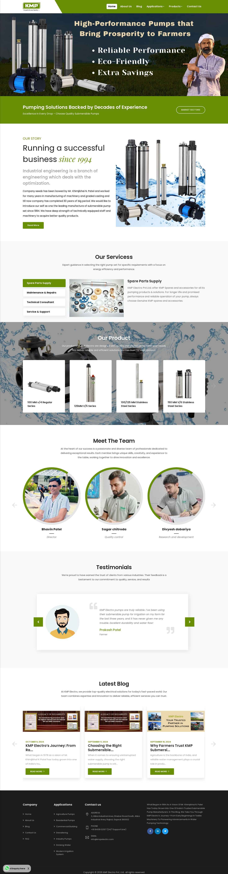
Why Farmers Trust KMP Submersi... (172, 747)
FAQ (27, 838)
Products (175, 6)
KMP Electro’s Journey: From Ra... (51, 747)
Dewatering (62, 832)
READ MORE (38, 771)
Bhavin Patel (114, 529)
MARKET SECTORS (190, 109)
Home (112, 6)
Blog (139, 6)
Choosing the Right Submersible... (105, 747)
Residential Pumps (65, 820)
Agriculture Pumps (65, 814)
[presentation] (14, 505)
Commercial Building (66, 826)
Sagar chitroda (176, 529)
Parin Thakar (51, 529)
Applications (155, 6)
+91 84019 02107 (99, 829)
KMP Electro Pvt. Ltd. (113, 872)
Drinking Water (63, 845)
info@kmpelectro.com (102, 839)
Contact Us (194, 6)
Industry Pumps (64, 838)
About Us (126, 6)
